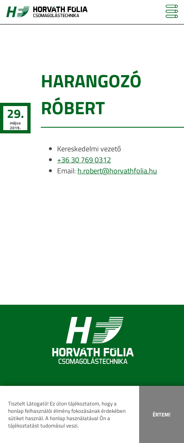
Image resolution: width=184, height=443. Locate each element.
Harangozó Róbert (91, 94)
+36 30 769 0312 (84, 159)
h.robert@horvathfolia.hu (117, 170)
